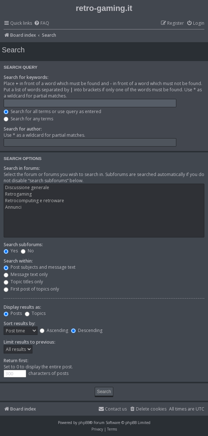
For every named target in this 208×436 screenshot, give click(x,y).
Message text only (26, 274)
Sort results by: (19, 323)
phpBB (84, 422)
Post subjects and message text (39, 267)
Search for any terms (28, 119)
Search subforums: (23, 244)
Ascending (54, 330)
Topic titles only (23, 282)
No (27, 251)
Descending (86, 330)
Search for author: (23, 129)
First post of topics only (31, 289)
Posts (13, 313)
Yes (11, 251)
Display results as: (22, 307)
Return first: (16, 360)
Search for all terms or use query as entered (52, 111)
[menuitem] (41, 23)
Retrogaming (104, 194)
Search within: (18, 261)
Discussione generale (104, 187)
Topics (35, 313)
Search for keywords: (26, 77)
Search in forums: (22, 168)
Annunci (104, 207)
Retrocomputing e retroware (104, 200)
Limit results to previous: (29, 342)
